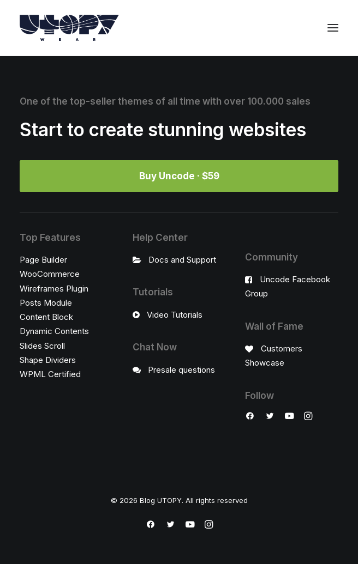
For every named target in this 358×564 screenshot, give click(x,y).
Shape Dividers (48, 360)
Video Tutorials (174, 315)
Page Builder (43, 259)
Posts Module (46, 303)
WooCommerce (50, 274)
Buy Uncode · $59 (179, 176)
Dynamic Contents (54, 331)
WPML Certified (50, 374)
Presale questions (181, 370)
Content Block (46, 317)
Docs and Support (182, 259)
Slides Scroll (42, 346)
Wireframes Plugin (54, 288)
